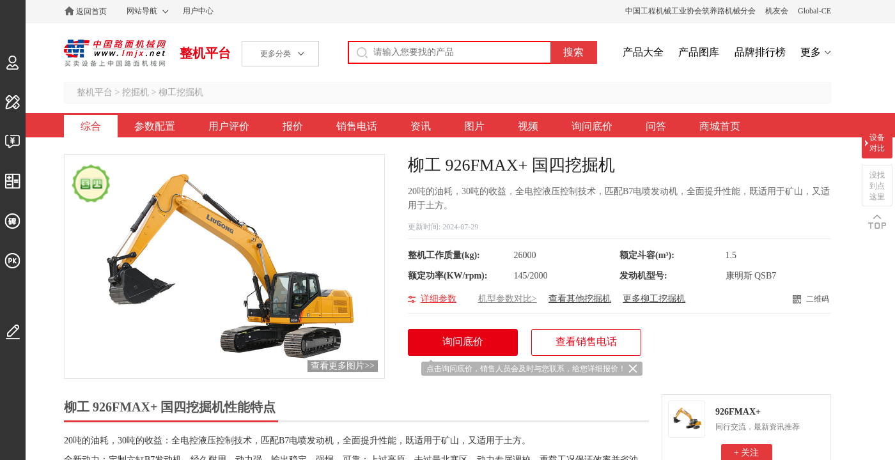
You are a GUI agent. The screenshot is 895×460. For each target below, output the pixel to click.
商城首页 (719, 126)
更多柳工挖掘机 (654, 298)
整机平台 (205, 53)
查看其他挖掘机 (580, 298)
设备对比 (877, 143)
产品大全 (643, 52)
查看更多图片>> (343, 366)
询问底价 (592, 126)
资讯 (420, 126)
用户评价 (228, 126)
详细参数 (438, 298)
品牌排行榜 (760, 52)
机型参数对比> (507, 298)
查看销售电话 (586, 341)
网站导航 (142, 10)
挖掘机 (135, 92)
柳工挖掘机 (181, 92)
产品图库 (698, 52)
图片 (474, 126)
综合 (91, 126)
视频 (528, 126)
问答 (656, 126)
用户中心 (198, 10)
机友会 (776, 10)
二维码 (817, 299)
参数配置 (154, 126)
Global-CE (814, 10)
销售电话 (356, 126)
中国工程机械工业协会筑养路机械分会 (690, 10)
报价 (293, 126)
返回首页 (91, 11)
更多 (810, 52)
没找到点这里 (877, 186)
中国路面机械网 (115, 53)
